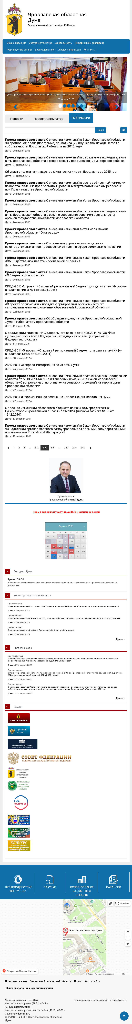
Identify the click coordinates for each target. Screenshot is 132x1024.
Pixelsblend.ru (119, 1000)
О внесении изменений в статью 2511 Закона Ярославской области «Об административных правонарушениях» (63, 606)
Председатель (66, 496)
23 (65, 551)
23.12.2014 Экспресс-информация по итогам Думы (42, 365)
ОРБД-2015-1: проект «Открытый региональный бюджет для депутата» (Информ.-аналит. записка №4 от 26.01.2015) (66, 288)
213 (37, 447)
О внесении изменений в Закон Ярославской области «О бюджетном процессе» (65, 273)
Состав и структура (40, 43)
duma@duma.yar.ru (19, 1007)
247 (66, 447)
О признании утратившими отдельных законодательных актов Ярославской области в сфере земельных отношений (63, 245)
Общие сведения (16, 43)
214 (45, 447)
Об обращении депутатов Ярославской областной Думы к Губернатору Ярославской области (63, 320)
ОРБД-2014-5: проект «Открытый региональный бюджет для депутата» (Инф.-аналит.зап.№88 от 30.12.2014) (63, 352)
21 (54, 551)
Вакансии (113, 887)
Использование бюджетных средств (82, 891)
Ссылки (18, 706)
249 (83, 447)
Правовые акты (23, 647)
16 (66, 546)
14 (54, 546)
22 (59, 551)
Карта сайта (92, 981)
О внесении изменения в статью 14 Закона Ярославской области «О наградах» (56, 230)
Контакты (89, 49)
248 (74, 447)
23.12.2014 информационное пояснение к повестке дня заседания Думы (57, 397)
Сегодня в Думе (23, 571)
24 (71, 551)
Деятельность (63, 43)
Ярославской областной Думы (66, 499)
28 (54, 556)
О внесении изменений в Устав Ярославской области (65, 200)
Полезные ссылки (16, 981)
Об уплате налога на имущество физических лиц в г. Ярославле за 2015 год (61, 172)
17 (71, 546)
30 (65, 556)
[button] (123, 130)
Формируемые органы (19, 49)
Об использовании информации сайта (29, 988)
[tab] (16, 119)
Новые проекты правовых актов (33, 595)
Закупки (50, 887)
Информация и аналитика (89, 43)
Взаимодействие (45, 49)
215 (52, 447)
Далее (120, 639)
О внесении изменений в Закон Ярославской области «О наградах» (41, 630)
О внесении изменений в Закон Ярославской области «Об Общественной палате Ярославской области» (65, 259)
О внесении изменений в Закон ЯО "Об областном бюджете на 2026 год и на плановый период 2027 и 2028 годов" (64, 618)
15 (60, 546)
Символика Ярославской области (50, 981)
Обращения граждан (69, 49)
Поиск (78, 981)
